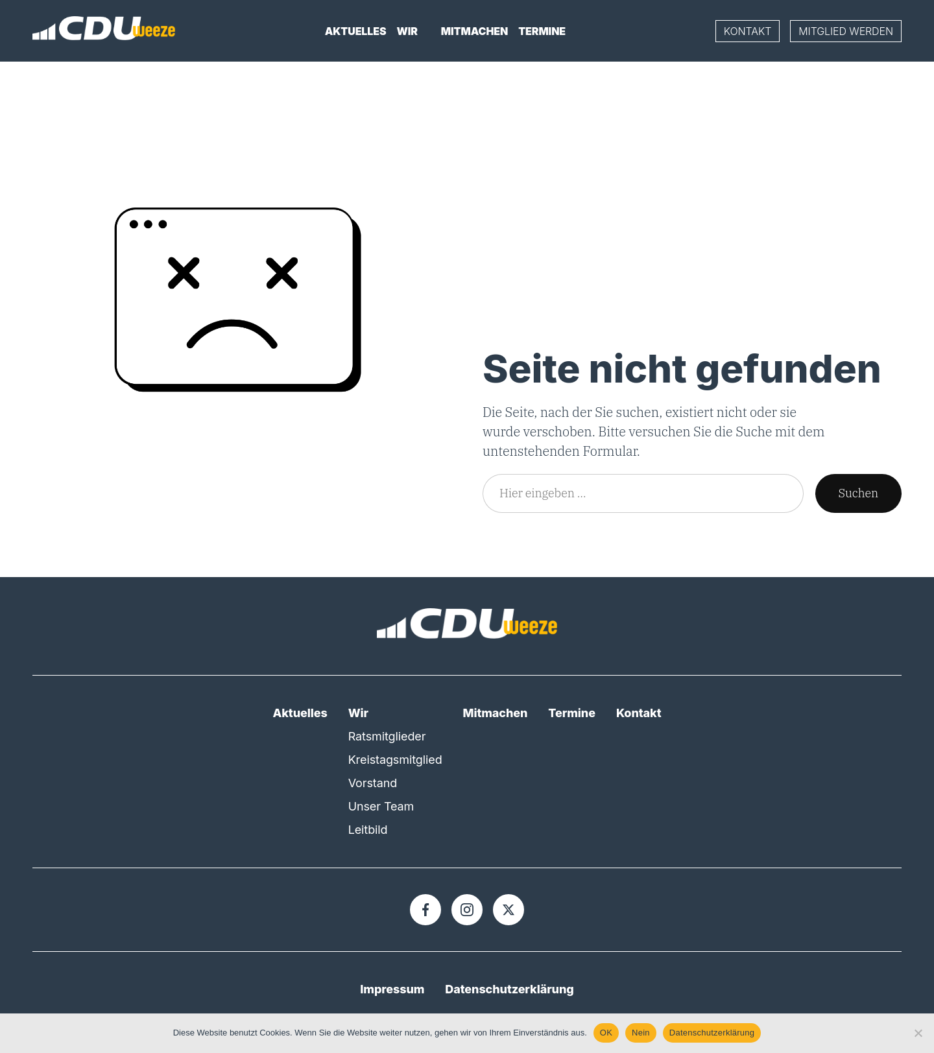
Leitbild (368, 829)
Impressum (392, 989)
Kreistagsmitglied (395, 759)
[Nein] (917, 1032)
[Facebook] (425, 909)
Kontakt (748, 31)
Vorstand (373, 783)
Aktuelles (356, 31)
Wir (407, 31)
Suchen (858, 493)
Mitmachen (474, 31)
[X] (508, 909)
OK (606, 1032)
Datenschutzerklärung (509, 989)
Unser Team (381, 806)
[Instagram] (467, 909)
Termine (542, 31)
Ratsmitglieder (387, 736)
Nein (641, 1032)
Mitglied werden (845, 31)
